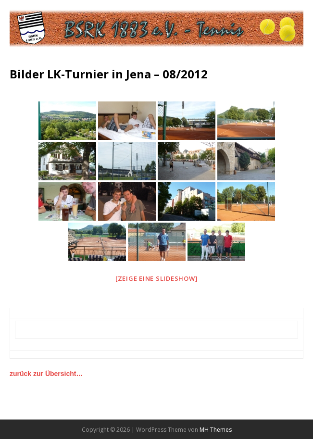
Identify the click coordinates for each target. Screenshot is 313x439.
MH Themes (216, 430)
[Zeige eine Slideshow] (156, 278)
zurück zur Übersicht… (46, 373)
